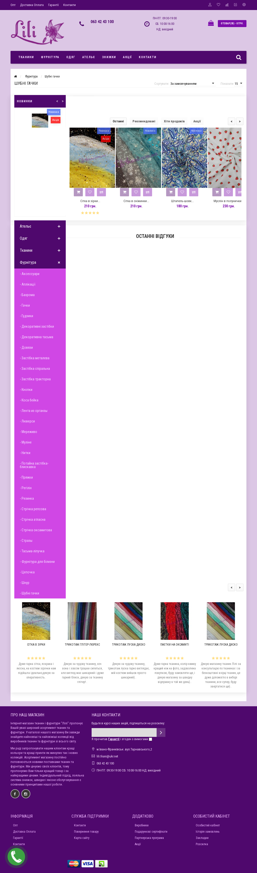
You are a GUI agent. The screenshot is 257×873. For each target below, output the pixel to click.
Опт (13, 5)
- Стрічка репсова (33, 509)
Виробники (142, 825)
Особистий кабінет (208, 825)
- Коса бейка (29, 400)
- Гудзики (26, 316)
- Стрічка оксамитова (36, 530)
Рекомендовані (144, 121)
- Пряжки (26, 477)
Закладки (202, 838)
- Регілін (26, 488)
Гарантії (53, 5)
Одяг (70, 57)
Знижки (109, 57)
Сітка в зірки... (90, 201)
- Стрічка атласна (32, 519)
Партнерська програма (149, 838)
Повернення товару (86, 831)
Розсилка (202, 844)
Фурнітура (50, 57)
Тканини (26, 57)
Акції (127, 57)
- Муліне (26, 442)
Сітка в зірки (36, 644)
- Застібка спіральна (35, 369)
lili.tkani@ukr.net (107, 756)
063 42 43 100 (102, 21)
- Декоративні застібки (37, 326)
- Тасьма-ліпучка (32, 551)
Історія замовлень (207, 831)
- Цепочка (27, 572)
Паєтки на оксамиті (174, 644)
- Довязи (26, 347)
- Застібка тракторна (35, 379)
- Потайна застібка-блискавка (34, 465)
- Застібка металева (34, 358)
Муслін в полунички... (229, 201)
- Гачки (25, 305)
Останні (118, 121)
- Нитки (25, 453)
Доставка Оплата (32, 5)
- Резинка (27, 498)
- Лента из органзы (33, 411)
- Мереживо (28, 432)
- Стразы (26, 541)
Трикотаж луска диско (128, 644)
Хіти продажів (174, 121)
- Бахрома (27, 295)
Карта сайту (81, 838)
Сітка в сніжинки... (136, 201)
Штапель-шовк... (182, 201)
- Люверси (27, 421)
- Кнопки (26, 390)
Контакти (69, 5)
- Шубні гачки (29, 593)
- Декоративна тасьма (36, 337)
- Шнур (24, 583)
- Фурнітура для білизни (37, 562)
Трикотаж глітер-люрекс (82, 644)
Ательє (88, 57)
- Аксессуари (29, 274)
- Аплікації (27, 284)
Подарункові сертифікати (151, 831)
